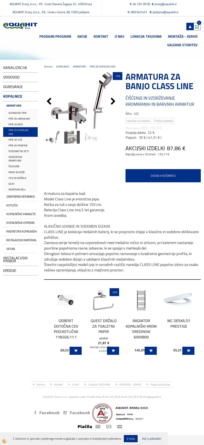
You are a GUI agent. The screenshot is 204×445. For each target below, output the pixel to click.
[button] (113, 102)
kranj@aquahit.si (166, 4)
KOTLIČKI (12, 205)
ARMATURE (13, 105)
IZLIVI (11, 184)
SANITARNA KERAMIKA (20, 196)
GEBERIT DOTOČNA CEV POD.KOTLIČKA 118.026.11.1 (66, 329)
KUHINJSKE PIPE (18, 113)
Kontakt (101, 36)
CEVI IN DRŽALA (17, 178)
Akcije (82, 36)
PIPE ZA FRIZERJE (18, 145)
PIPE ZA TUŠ (15, 140)
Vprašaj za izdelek (138, 120)
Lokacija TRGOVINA (146, 36)
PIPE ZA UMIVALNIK (19, 119)
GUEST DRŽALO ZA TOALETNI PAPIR (104, 326)
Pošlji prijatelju (164, 120)
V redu (131, 438)
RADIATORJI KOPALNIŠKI (21, 231)
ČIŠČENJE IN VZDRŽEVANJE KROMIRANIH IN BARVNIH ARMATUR (160, 101)
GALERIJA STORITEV (182, 44)
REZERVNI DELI (17, 189)
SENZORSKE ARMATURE (15, 159)
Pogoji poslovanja (160, 384)
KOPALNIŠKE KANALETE (21, 214)
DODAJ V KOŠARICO (163, 175)
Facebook (47, 412)
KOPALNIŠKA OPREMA (20, 222)
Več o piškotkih (151, 438)
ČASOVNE (14, 166)
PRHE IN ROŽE (17, 172)
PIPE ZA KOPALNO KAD (19, 132)
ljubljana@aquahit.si (165, 12)
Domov (48, 66)
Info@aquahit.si (152, 397)
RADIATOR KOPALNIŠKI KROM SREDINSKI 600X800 (141, 329)
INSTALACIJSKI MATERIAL (21, 240)
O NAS (119, 36)
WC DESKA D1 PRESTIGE (178, 323)
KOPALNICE (62, 66)
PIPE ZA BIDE (16, 124)
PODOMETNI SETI (19, 151)
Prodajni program (55, 36)
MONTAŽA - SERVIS (183, 36)
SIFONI (10, 249)
